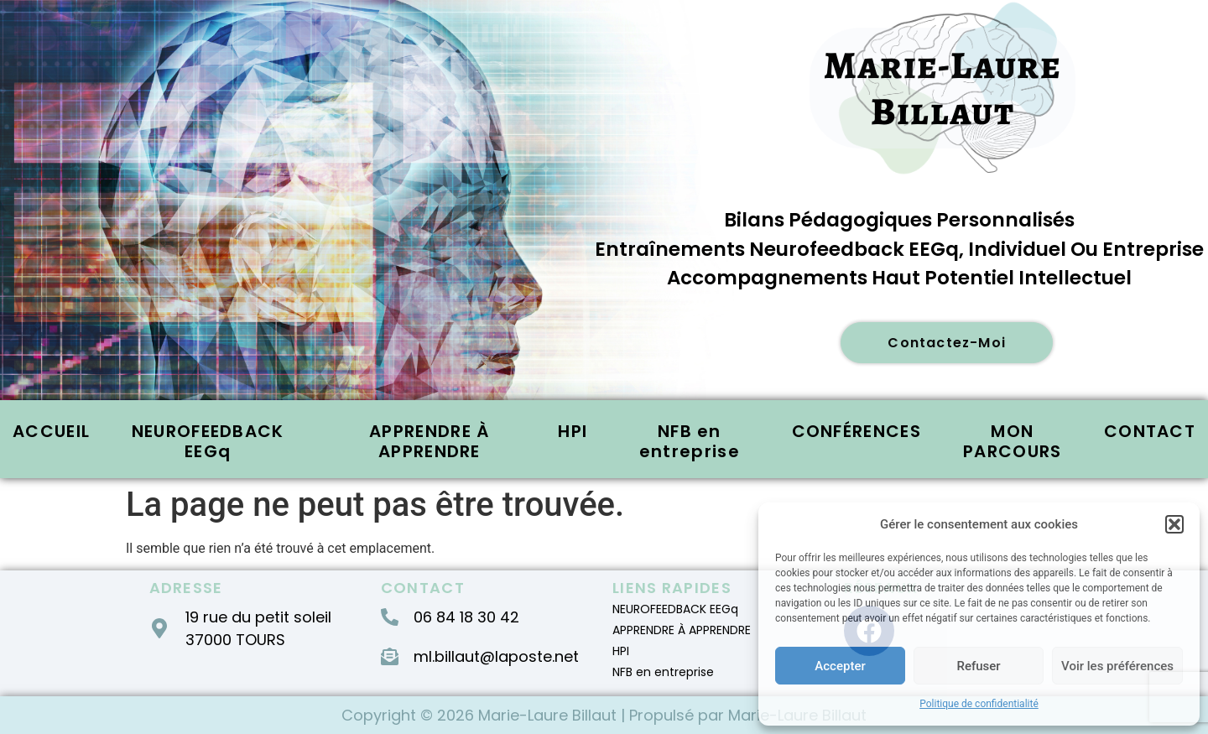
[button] (1174, 524)
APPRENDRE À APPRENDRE (429, 441)
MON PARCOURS (1012, 441)
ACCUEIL (51, 431)
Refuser (978, 666)
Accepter (840, 666)
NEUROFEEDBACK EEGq (208, 441)
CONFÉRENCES (856, 431)
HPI (572, 431)
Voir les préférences (1117, 666)
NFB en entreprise (689, 441)
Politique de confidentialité (979, 704)
